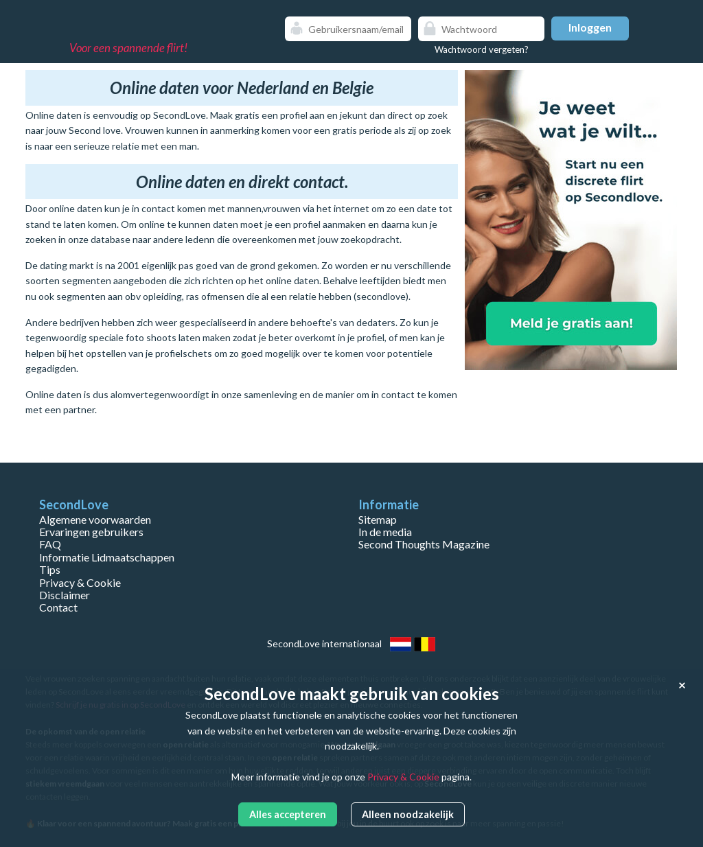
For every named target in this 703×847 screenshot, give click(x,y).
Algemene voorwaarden (95, 519)
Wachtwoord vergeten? (482, 49)
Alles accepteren (287, 814)
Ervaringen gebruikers (91, 531)
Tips (49, 569)
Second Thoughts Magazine (423, 543)
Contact (58, 607)
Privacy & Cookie (80, 582)
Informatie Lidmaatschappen (106, 557)
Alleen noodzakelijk (408, 814)
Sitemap (377, 519)
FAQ (50, 543)
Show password (530, 29)
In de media (385, 531)
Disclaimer (64, 594)
